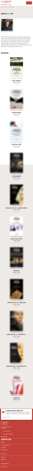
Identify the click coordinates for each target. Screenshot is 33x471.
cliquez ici (27, 413)
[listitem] (2, 439)
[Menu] (29, 2)
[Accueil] (6, 3)
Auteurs (6, 6)
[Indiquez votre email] (15, 417)
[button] (16, 445)
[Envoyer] (29, 417)
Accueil (2, 6)
